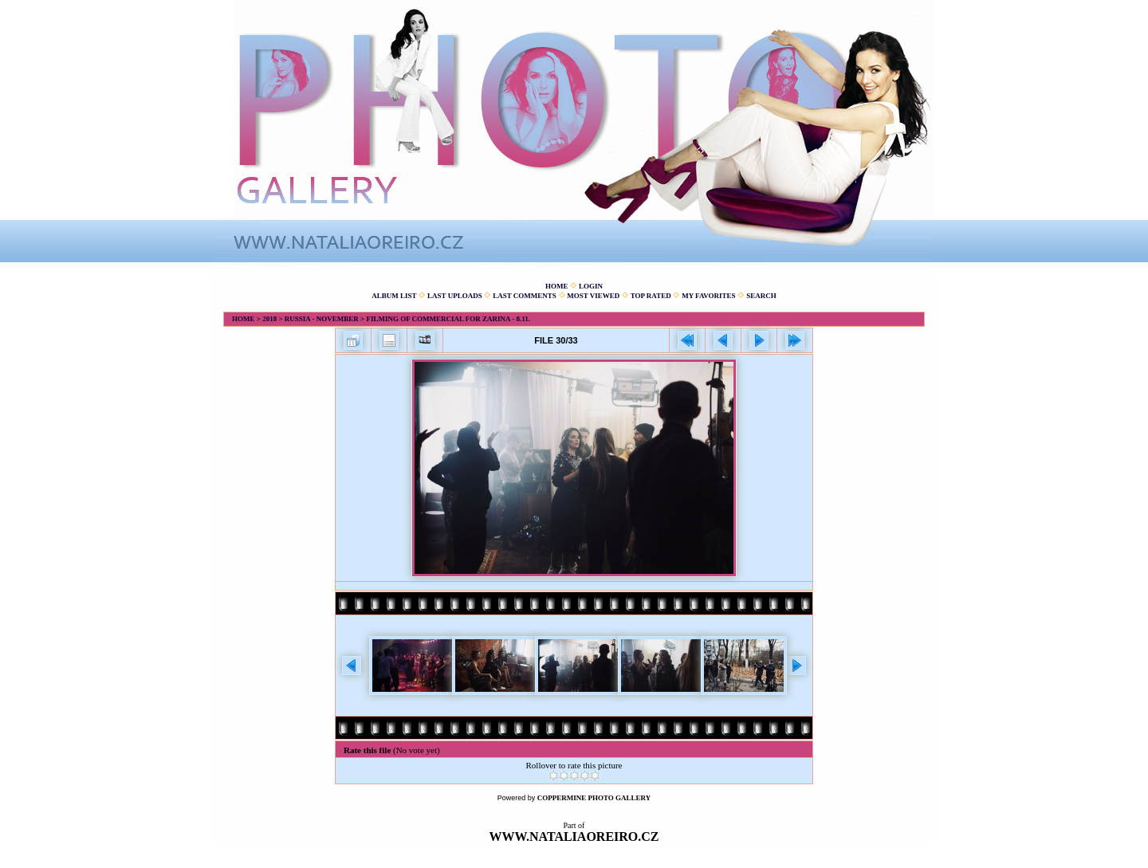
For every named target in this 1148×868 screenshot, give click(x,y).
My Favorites (708, 296)
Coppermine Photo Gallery (594, 798)
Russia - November (322, 319)
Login (591, 286)
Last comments (524, 296)
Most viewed (593, 296)
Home (556, 286)
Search (761, 296)
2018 (269, 319)
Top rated (651, 296)
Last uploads (454, 296)
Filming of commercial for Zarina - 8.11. (448, 319)
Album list (394, 296)
